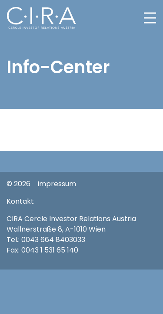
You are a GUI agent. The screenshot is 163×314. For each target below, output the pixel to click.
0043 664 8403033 (53, 240)
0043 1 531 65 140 (49, 250)
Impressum (56, 184)
